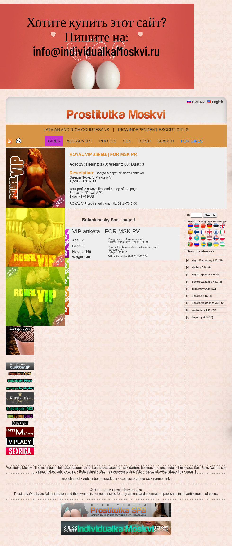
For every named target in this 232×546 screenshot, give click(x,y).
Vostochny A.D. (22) (204, 310)
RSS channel (70, 479)
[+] (188, 260)
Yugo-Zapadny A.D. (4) (205, 274)
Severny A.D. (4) (202, 295)
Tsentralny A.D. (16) (204, 288)
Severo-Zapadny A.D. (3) (207, 281)
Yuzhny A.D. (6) (201, 267)
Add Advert (79, 141)
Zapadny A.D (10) (202, 317)
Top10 (144, 141)
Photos (107, 141)
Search (165, 141)
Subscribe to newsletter (100, 479)
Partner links (162, 479)
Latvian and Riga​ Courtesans (76, 129)
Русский (198, 102)
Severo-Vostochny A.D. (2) (208, 303)
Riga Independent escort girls (153, 129)
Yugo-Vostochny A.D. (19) (207, 260)
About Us (143, 479)
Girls (54, 141)
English (217, 102)
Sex (127, 141)
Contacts (127, 479)
